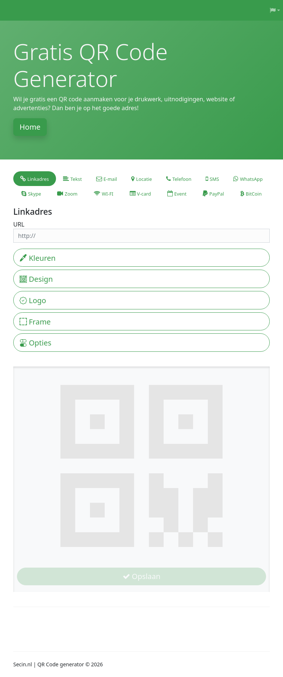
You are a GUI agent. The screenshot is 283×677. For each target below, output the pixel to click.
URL (18, 224)
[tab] (34, 178)
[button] (275, 10)
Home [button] (30, 127)
